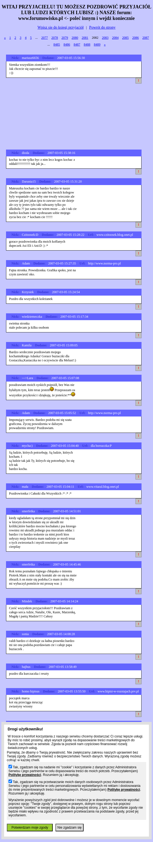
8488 (87, 44)
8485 (57, 44)
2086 (135, 38)
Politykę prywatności (24, 775)
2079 (64, 38)
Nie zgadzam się (69, 827)
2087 (145, 38)
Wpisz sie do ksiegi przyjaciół (60, 27)
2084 (115, 38)
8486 (67, 44)
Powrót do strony (102, 27)
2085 (125, 38)
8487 (77, 44)
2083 (105, 38)
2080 (75, 38)
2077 (44, 38)
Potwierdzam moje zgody (29, 827)
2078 (54, 38)
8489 (97, 44)
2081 (85, 38)
